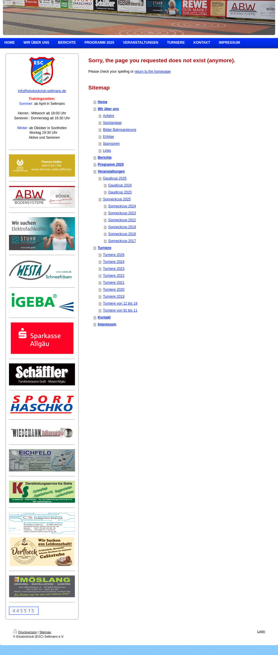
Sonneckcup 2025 (117, 199)
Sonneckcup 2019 (122, 227)
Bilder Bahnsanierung (119, 130)
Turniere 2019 (113, 296)
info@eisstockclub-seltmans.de (42, 91)
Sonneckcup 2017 (122, 241)
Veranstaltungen (111, 171)
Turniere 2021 (113, 283)
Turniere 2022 (113, 276)
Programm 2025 (111, 164)
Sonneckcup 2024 (122, 206)
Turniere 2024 (113, 262)
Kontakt (104, 317)
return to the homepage (152, 71)
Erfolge (108, 137)
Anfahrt (108, 116)
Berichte (104, 157)
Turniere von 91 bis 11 (120, 310)
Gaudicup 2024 (119, 185)
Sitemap (45, 632)
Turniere (104, 248)
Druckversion (25, 632)
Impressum (107, 324)
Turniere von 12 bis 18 (120, 303)
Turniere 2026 (113, 255)
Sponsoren (111, 144)
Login (261, 631)
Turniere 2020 (113, 290)
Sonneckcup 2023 (122, 213)
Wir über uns (108, 109)
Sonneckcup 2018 (122, 234)
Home (102, 102)
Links (107, 151)
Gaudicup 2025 (114, 178)
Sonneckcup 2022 (122, 220)
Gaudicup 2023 (119, 192)
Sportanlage (112, 123)
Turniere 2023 (113, 269)
